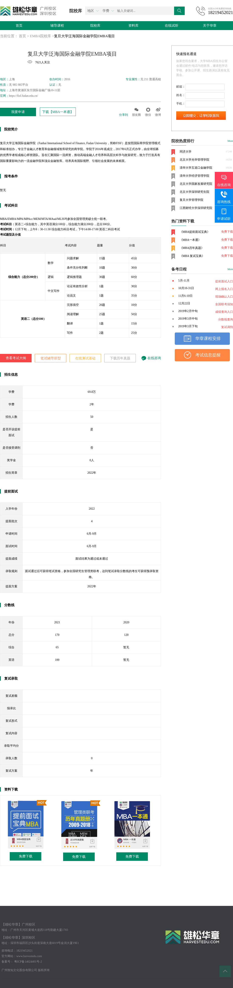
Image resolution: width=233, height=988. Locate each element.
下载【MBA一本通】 (58, 112)
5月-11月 (184, 280)
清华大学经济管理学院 (194, 175)
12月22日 (184, 303)
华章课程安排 (208, 338)
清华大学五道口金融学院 (196, 167)
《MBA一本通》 (190, 239)
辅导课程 (57, 25)
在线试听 (171, 25)
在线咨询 (151, 358)
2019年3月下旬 (188, 326)
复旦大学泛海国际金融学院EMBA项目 (84, 36)
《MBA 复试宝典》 (192, 256)
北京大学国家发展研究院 (196, 183)
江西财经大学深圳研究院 (196, 208)
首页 (19, 25)
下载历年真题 (120, 358)
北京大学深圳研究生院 (194, 191)
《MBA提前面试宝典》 (195, 231)
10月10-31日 (186, 288)
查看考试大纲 (16, 358)
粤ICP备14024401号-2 (28, 961)
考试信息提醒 (208, 355)
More (230, 140)
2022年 (91, 472)
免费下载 (25, 856)
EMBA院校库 (40, 36)
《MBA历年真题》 (192, 248)
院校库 (95, 25)
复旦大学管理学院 (191, 199)
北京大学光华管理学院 (194, 159)
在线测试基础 (85, 358)
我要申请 (18, 112)
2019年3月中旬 (188, 318)
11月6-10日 (185, 295)
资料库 (133, 25)
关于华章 (209, 25)
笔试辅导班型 (50, 358)
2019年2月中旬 (188, 311)
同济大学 (185, 151)
